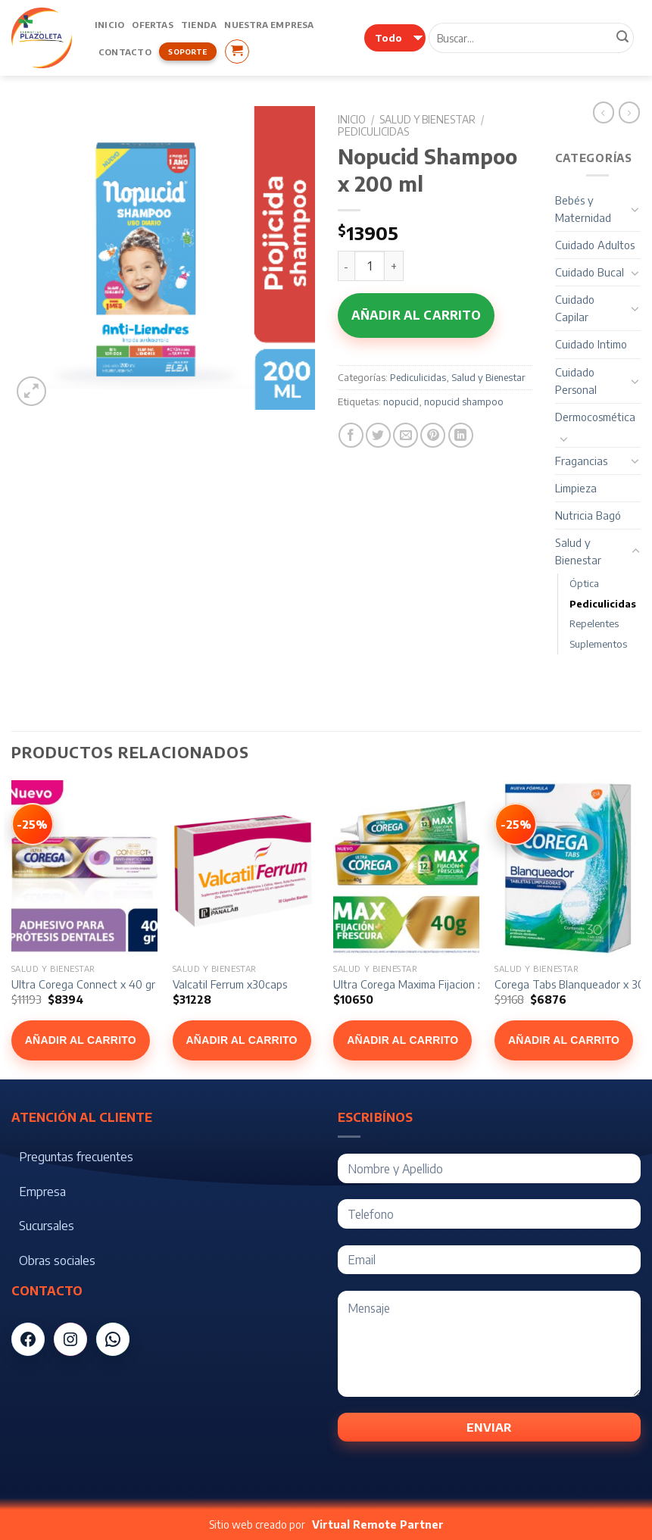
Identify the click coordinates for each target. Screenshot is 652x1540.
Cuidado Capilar (574, 307)
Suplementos (598, 644)
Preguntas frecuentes (76, 1156)
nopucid (401, 401)
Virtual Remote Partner (378, 1524)
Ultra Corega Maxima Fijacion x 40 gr (423, 984)
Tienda (199, 24)
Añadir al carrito (416, 315)
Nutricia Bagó (588, 515)
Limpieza (576, 488)
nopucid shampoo (464, 401)
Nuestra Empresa (269, 24)
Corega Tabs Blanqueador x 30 (569, 984)
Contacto (124, 51)
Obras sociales (57, 1260)
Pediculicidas (373, 131)
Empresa (42, 1191)
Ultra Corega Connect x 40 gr (83, 984)
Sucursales (46, 1225)
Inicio (109, 24)
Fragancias (581, 460)
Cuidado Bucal (589, 272)
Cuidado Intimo (591, 344)
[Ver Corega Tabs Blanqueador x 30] (515, 824)
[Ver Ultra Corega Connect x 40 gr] (32, 824)
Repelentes (594, 623)
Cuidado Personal (576, 380)
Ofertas (152, 24)
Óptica (584, 583)
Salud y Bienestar (427, 119)
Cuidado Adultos (595, 244)
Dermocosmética (595, 416)
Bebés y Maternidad (583, 208)
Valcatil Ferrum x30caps (230, 984)
